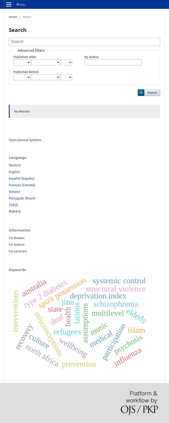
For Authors (16, 244)
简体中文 (15, 211)
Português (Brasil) (22, 198)
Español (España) (21, 178)
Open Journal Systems (25, 140)
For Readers (16, 238)
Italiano (14, 191)
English (14, 172)
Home (13, 17)
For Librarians (18, 251)
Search (152, 92)
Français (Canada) (22, 185)
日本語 (13, 205)
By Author (91, 57)
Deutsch (15, 165)
